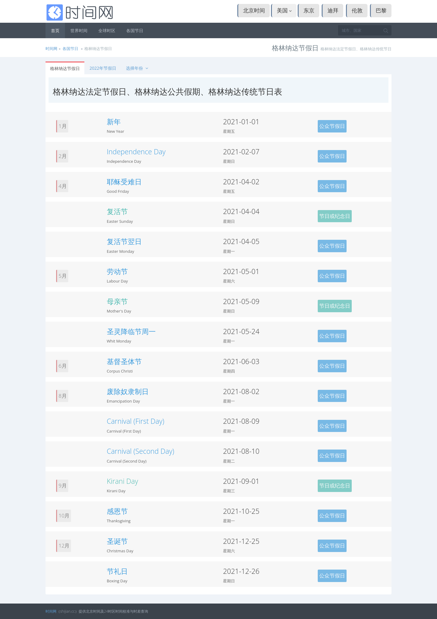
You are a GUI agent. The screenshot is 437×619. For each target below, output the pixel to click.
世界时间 (78, 30)
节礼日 (117, 571)
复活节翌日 (124, 241)
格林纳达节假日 (65, 68)
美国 (284, 10)
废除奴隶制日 (128, 391)
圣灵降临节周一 (131, 331)
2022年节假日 (103, 68)
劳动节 (117, 271)
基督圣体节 (124, 361)
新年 (114, 121)
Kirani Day (122, 481)
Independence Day (136, 151)
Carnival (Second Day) (140, 451)
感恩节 (117, 511)
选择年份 (137, 68)
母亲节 (117, 301)
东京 (308, 10)
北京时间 (254, 10)
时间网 (51, 48)
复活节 (117, 211)
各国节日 (134, 30)
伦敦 (357, 10)
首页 (55, 30)
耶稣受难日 (124, 181)
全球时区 (106, 30)
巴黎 (381, 10)
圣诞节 (117, 541)
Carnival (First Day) (135, 421)
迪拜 (332, 10)
